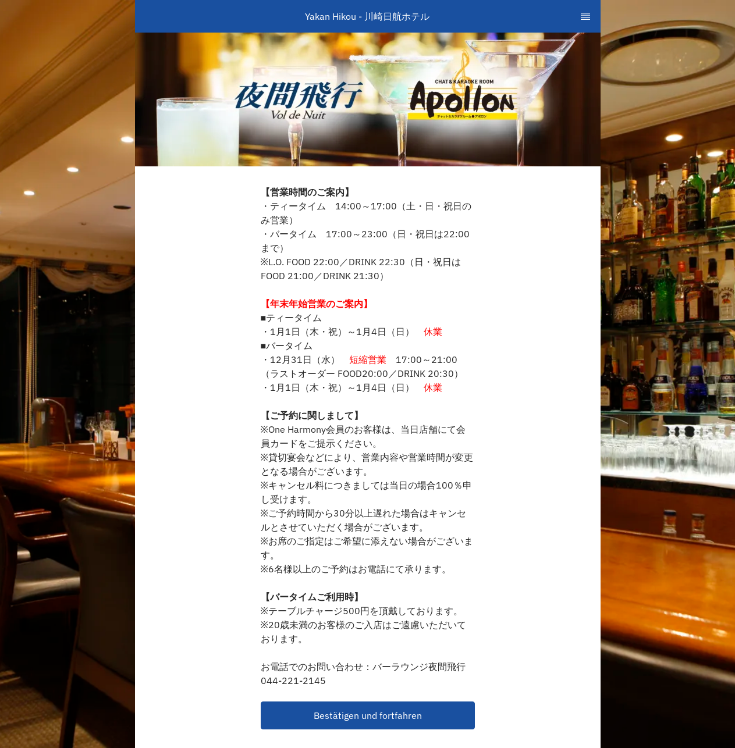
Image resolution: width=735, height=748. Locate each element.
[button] (368, 715)
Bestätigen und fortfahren (368, 715)
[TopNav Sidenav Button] (585, 16)
